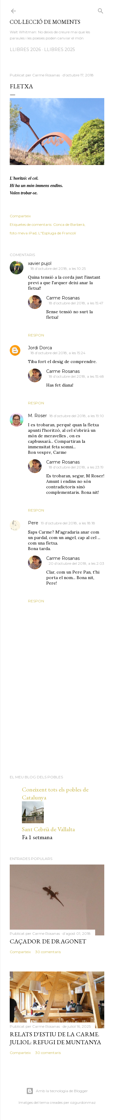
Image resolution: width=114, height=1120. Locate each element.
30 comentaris (48, 951)
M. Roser (37, 415)
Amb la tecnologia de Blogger (57, 1091)
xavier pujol (39, 263)
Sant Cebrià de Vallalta (48, 829)
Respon (36, 335)
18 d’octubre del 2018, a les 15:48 (76, 376)
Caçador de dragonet (48, 941)
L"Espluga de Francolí (57, 233)
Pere (33, 523)
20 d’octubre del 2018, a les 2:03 (76, 563)
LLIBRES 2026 (25, 49)
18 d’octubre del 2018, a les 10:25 (58, 268)
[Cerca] (100, 10)
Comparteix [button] (20, 216)
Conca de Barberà (69, 224)
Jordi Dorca (40, 348)
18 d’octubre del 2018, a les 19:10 (76, 415)
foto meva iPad (23, 233)
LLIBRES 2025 (59, 49)
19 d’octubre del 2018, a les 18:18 (68, 523)
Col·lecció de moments (45, 21)
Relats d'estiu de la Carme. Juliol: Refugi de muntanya (55, 1038)
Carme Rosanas (63, 298)
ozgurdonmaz (83, 1102)
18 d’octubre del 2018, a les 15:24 (57, 353)
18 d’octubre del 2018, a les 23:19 (76, 467)
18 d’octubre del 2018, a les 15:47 (76, 303)
